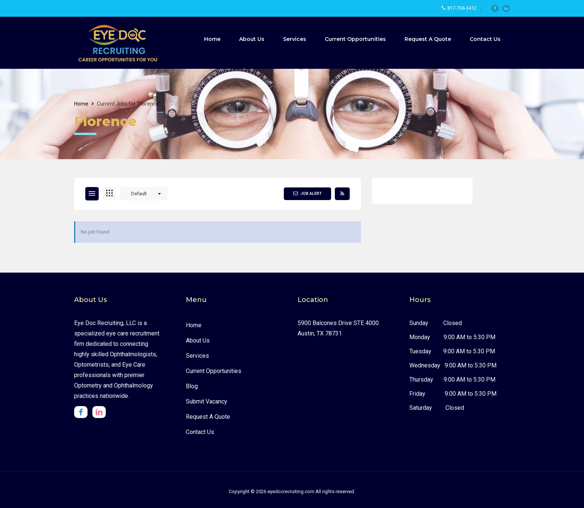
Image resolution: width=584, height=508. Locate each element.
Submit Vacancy (206, 401)
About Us (251, 39)
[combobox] (144, 193)
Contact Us (485, 39)
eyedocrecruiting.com (290, 491)
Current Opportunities (355, 39)
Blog (192, 386)
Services (294, 39)
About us (198, 340)
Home (212, 39)
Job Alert (307, 193)
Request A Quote (427, 39)
